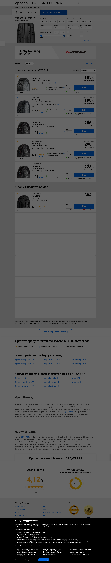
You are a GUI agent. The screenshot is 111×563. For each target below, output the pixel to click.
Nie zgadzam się (30, 560)
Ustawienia (18, 560)
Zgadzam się (44, 560)
